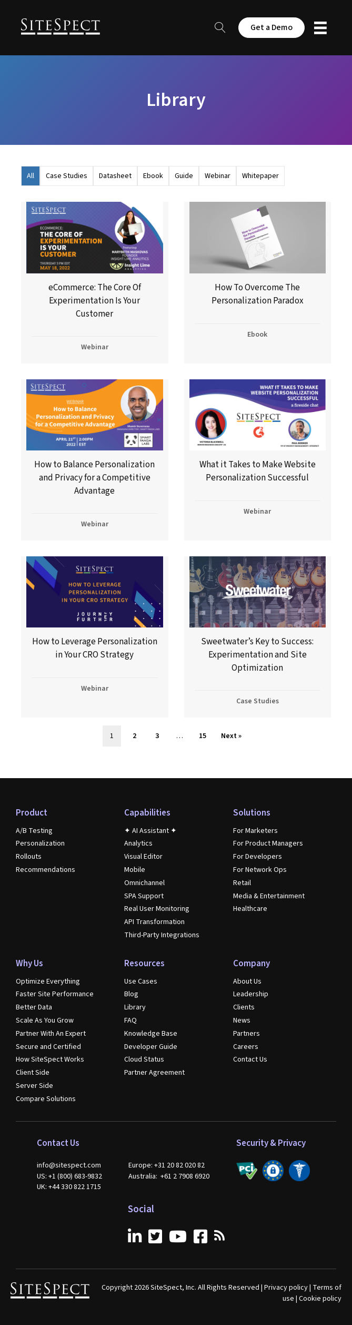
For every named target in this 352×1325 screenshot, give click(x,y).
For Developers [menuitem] (257, 856)
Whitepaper (260, 176)
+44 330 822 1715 (74, 1187)
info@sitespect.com (69, 1165)
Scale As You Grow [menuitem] (45, 1020)
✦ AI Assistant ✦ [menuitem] (150, 831)
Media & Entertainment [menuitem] (269, 896)
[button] (220, 28)
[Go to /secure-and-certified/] (246, 1170)
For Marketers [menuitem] (255, 831)
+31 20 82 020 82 (179, 1165)
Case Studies (66, 176)
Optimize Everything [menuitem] (48, 981)
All (30, 176)
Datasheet (115, 176)
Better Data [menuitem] (34, 1007)
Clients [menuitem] (244, 1007)
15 (202, 736)
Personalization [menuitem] (40, 843)
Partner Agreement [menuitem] (154, 1072)
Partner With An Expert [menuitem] (51, 1033)
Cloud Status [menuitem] (144, 1059)
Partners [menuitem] (246, 1033)
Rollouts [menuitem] (29, 856)
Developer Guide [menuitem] (150, 1047)
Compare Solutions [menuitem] (46, 1099)
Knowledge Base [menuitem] (150, 1033)
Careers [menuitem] (245, 1047)
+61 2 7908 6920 (184, 1176)
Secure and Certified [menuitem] (48, 1047)
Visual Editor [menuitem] (143, 856)
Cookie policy (320, 1298)
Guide (184, 176)
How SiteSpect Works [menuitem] (50, 1059)
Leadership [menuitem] (250, 994)
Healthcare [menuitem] (250, 909)
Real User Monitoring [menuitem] (156, 909)
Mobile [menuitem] (134, 870)
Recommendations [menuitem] (45, 870)
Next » (231, 736)
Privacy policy (286, 1287)
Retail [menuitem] (242, 883)
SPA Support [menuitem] (144, 896)
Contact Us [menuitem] (250, 1059)
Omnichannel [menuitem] (144, 883)
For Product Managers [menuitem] (268, 843)
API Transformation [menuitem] (154, 922)
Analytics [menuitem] (138, 843)
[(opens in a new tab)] (94, 282)
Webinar (217, 176)
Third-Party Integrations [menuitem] (161, 935)
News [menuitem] (241, 1020)
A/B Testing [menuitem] (34, 831)
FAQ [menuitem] (130, 1020)
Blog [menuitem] (131, 994)
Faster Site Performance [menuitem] (55, 994)
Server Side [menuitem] (34, 1086)
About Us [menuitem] (247, 981)
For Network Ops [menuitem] (260, 870)
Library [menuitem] (135, 1007)
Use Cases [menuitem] (140, 981)
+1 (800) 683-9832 (75, 1176)
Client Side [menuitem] (32, 1072)
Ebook (153, 176)
